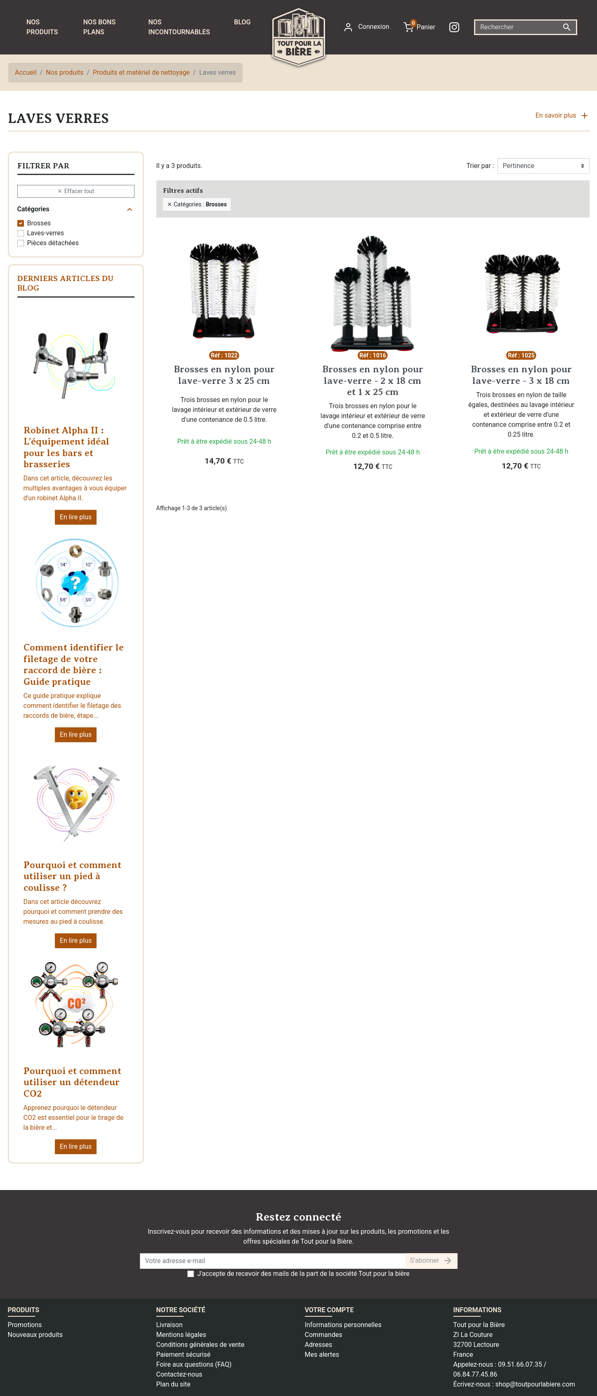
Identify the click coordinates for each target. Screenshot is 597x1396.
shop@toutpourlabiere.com (535, 1384)
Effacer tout (75, 190)
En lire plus (76, 517)
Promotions (25, 1325)
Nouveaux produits (35, 1335)
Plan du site (173, 1384)
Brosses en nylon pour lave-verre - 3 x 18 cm (521, 375)
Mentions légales (181, 1335)
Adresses (318, 1345)
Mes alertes (322, 1354)
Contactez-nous (179, 1374)
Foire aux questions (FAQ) (194, 1364)
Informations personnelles (343, 1325)
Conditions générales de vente (200, 1345)
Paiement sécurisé (183, 1354)
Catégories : (197, 204)
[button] (563, 119)
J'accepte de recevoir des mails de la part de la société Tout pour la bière (303, 1274)
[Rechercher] (525, 27)
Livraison (169, 1325)
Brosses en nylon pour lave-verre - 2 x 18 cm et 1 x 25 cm (372, 380)
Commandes (323, 1335)
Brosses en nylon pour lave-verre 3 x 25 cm (224, 375)
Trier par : (480, 166)
